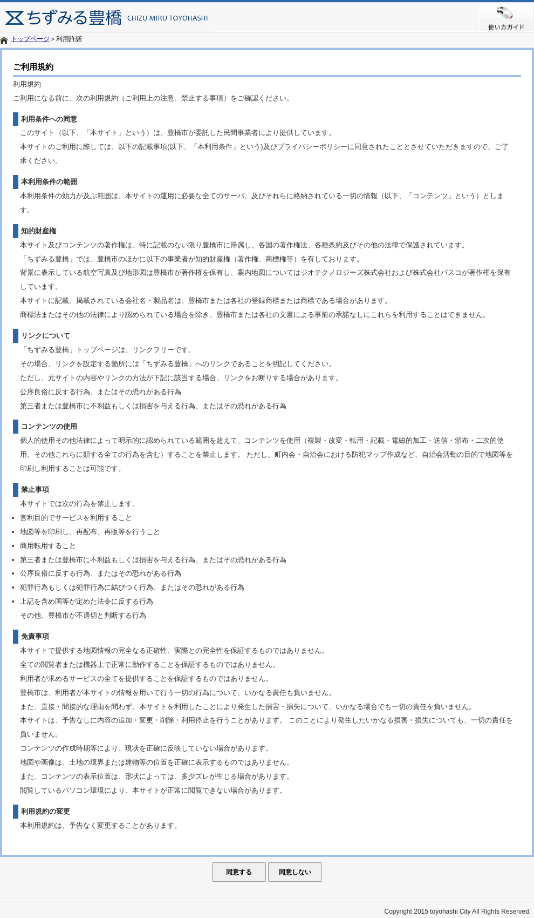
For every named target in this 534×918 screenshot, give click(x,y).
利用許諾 (69, 39)
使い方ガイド (507, 17)
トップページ (30, 39)
